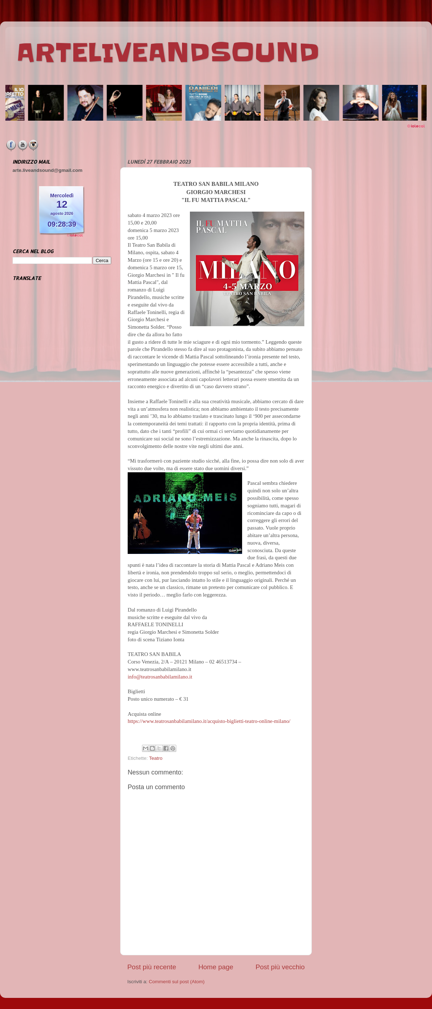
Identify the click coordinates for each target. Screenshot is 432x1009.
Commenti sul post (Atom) (177, 981)
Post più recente (151, 967)
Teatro (156, 758)
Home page (216, 967)
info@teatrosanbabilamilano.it (160, 677)
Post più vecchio (280, 967)
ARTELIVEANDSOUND (168, 52)
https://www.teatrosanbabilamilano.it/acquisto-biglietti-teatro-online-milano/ (209, 721)
